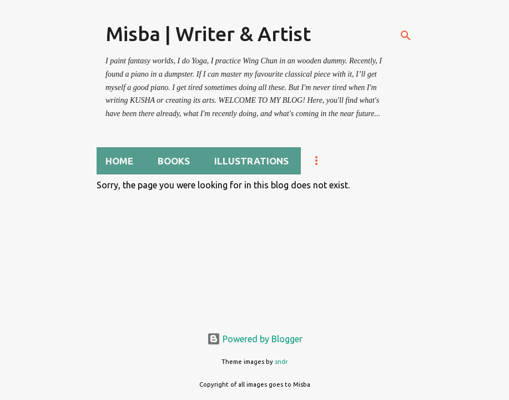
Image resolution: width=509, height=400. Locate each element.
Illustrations (251, 161)
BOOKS (174, 161)
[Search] (405, 35)
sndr (281, 361)
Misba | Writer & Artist (208, 33)
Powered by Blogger (255, 339)
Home (119, 161)
